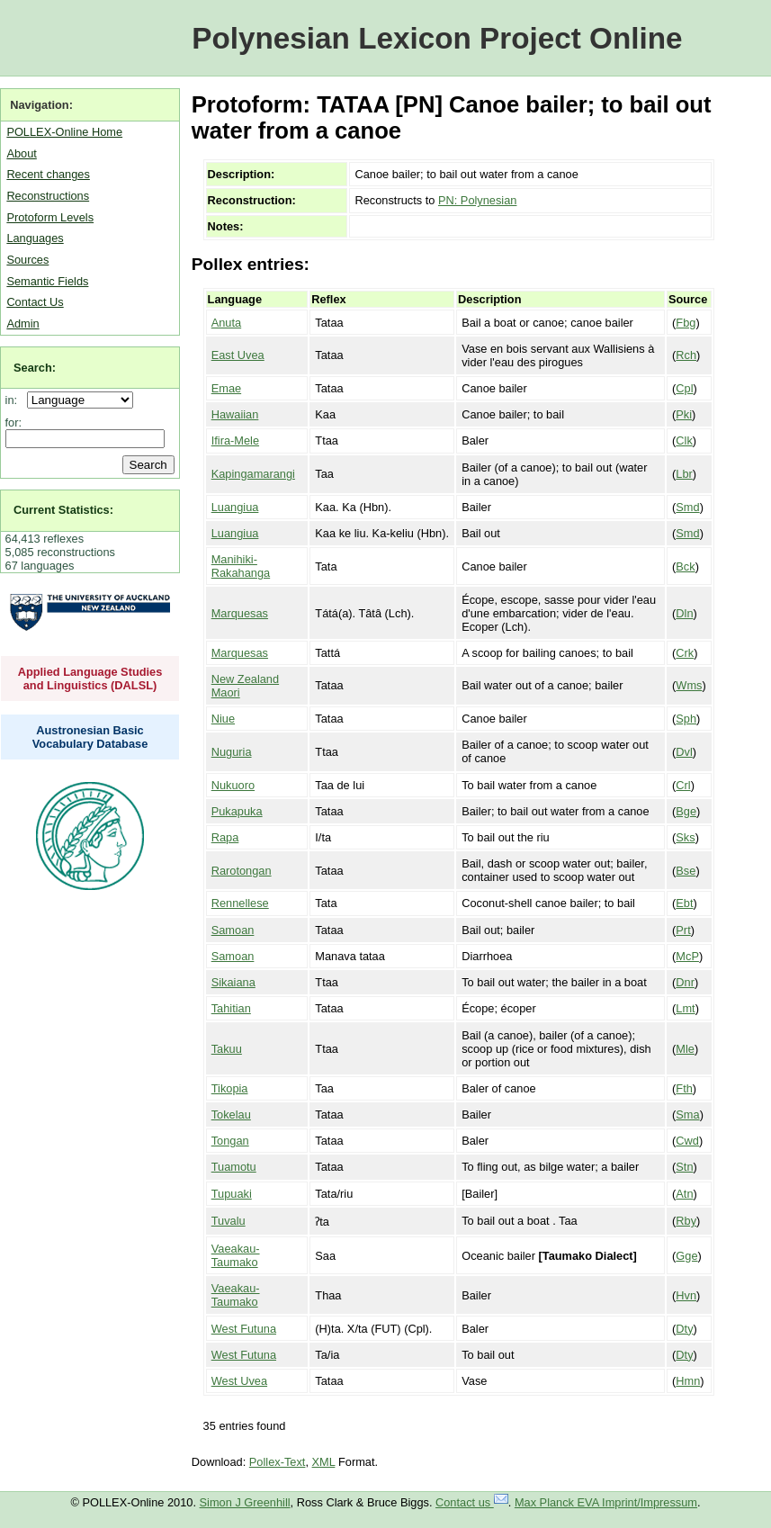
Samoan (233, 930)
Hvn (686, 1295)
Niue (223, 718)
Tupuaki (231, 1193)
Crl (683, 785)
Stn (684, 1166)
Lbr (684, 474)
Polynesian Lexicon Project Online (437, 38)
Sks (685, 837)
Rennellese (240, 903)
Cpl (684, 388)
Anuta (226, 322)
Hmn (688, 1381)
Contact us (471, 1502)
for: (13, 422)
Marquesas (239, 613)
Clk (684, 440)
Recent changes (47, 174)
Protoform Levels (50, 217)
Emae (226, 388)
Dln (684, 613)
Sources (27, 259)
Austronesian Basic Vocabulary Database (90, 737)
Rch (686, 355)
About (21, 153)
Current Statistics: (63, 510)
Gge (686, 1256)
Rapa (225, 837)
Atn (684, 1193)
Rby (686, 1220)
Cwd (687, 1140)
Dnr (685, 982)
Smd (687, 507)
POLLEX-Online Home (64, 132)
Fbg (685, 322)
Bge (686, 811)
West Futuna (243, 1328)
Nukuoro (233, 785)
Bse (685, 870)
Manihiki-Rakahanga (240, 566)
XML (324, 1462)
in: (14, 400)
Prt (683, 930)
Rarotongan (241, 870)
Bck (685, 566)
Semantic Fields (47, 281)
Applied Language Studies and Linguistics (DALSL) (90, 678)
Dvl (684, 752)
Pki (684, 414)
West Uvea (239, 1381)
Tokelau (231, 1114)
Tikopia (229, 1088)
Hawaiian (235, 414)
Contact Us (34, 302)
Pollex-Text (277, 1462)
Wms (689, 685)
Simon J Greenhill (245, 1502)
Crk (685, 653)
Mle (685, 1049)
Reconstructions (47, 195)
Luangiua (235, 507)
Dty (684, 1328)
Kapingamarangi (253, 474)
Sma (687, 1114)
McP (687, 956)
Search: (34, 367)
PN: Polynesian (477, 200)
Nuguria (231, 752)
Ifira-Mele (235, 440)
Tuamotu (233, 1166)
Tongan (230, 1140)
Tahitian (231, 1008)
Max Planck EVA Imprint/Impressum (606, 1502)
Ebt (684, 903)
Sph (686, 718)
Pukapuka (237, 811)
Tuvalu (228, 1220)
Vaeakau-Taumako (235, 1255)
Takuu (226, 1049)
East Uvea (237, 355)
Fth (684, 1088)
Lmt (685, 1008)
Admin (22, 323)
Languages (34, 238)
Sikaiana (233, 982)
